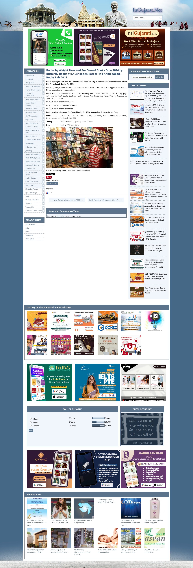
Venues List (34, 207)
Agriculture (34, 75)
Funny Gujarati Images (34, 103)
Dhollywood (34, 82)
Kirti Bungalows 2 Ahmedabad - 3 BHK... (59, 551)
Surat (27, 232)
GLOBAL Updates (34, 116)
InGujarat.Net (34, 147)
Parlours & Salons (34, 165)
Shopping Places (34, 189)
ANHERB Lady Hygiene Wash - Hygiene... (153, 521)
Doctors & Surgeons (34, 86)
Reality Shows (34, 178)
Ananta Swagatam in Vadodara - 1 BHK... (35, 551)
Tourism (34, 203)
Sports (34, 196)
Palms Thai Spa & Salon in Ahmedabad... (107, 551)
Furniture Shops (34, 108)
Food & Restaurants (34, 99)
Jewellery (34, 150)
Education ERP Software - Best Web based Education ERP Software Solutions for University (155, 108)
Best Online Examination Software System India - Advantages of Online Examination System (154, 151)
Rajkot (27, 228)
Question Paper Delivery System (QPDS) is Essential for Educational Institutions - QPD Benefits (155, 235)
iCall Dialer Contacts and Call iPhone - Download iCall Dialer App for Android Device (155, 137)
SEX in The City (34, 185)
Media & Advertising (34, 161)
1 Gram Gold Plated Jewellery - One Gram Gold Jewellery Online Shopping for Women (155, 122)
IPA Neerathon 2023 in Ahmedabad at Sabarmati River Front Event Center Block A (154, 207)
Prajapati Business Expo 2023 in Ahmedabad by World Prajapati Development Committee (154, 263)
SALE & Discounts (34, 181)
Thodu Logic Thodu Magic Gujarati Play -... (106, 500)
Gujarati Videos (34, 136)
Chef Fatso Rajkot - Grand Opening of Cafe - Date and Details (155, 290)
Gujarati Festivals (34, 126)
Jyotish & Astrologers (34, 154)
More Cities (29, 239)
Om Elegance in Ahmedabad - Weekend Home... (130, 522)
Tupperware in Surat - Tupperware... (83, 521)
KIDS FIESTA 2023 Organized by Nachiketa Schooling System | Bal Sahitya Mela (155, 276)
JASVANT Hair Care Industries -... (151, 551)
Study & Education (34, 199)
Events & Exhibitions (34, 90)
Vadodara (29, 235)
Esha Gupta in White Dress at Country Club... (60, 521)
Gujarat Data (34, 119)
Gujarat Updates (34, 123)
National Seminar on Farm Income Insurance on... (36, 522)
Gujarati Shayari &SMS (34, 131)
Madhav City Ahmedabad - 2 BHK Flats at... (82, 552)
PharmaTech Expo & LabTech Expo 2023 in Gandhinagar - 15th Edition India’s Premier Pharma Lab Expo (155, 194)
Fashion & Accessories (34, 94)
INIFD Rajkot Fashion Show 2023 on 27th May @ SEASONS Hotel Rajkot (155, 248)
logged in (60, 216)
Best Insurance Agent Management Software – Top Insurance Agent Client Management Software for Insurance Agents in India (155, 96)
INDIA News (34, 143)
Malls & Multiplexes (34, 158)
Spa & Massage (34, 192)
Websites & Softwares (34, 210)
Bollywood (34, 79)
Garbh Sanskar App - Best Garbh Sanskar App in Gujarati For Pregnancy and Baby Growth (155, 179)
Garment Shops (34, 112)
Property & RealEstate (34, 173)
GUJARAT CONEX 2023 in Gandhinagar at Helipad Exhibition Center (154, 220)
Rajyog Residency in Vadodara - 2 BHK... (129, 551)
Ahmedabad (30, 224)
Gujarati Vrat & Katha (34, 139)
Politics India (34, 168)
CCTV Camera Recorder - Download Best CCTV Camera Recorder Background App (146, 162)
